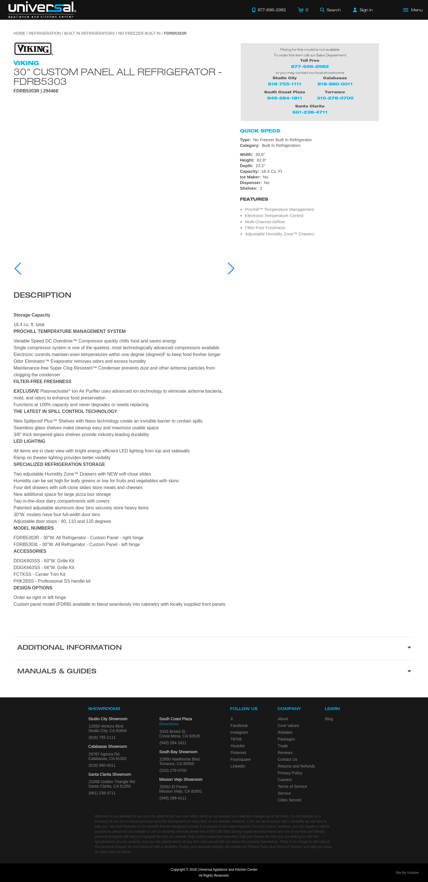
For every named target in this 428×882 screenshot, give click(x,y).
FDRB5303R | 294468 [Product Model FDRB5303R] (36, 91)
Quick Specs (260, 131)
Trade (283, 746)
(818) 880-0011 (102, 765)
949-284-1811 (284, 98)
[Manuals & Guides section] (214, 672)
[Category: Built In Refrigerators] (327, 145)
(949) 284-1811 (173, 742)
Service (284, 793)
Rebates (285, 732)
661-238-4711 (310, 112)
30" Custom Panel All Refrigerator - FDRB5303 (118, 76)
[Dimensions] (327, 163)
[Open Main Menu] (413, 10)
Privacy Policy (290, 773)
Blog (329, 719)
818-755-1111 (284, 84)
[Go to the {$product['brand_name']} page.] (33, 48)
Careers (285, 779)
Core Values (288, 725)
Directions (168, 724)
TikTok (236, 739)
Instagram (239, 732)
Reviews (285, 752)
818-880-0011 (335, 84)
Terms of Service (292, 786)
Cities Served (289, 800)
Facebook (239, 725)
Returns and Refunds (296, 766)
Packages (286, 739)
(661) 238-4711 (102, 793)
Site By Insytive (407, 873)
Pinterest (238, 752)
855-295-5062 (220, 832)
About (283, 719)
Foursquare (240, 759)
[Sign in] (362, 10)
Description (42, 296)
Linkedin (237, 766)
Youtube (237, 746)
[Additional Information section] (214, 648)
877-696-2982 (310, 66)
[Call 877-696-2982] (269, 10)
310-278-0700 (335, 98)
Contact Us (287, 759)
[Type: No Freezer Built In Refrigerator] (327, 140)
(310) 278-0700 (173, 770)
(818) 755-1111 (102, 737)
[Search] (330, 10)
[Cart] (303, 10)
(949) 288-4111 (173, 798)
